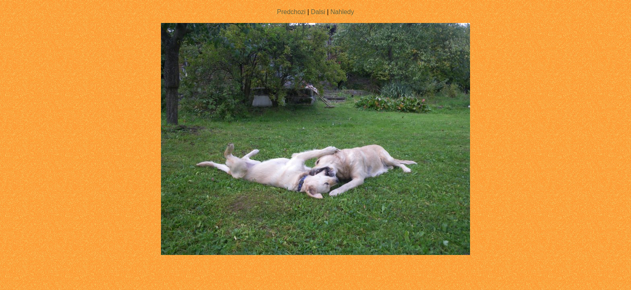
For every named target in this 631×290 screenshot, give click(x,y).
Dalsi (318, 11)
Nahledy (342, 11)
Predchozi (291, 11)
